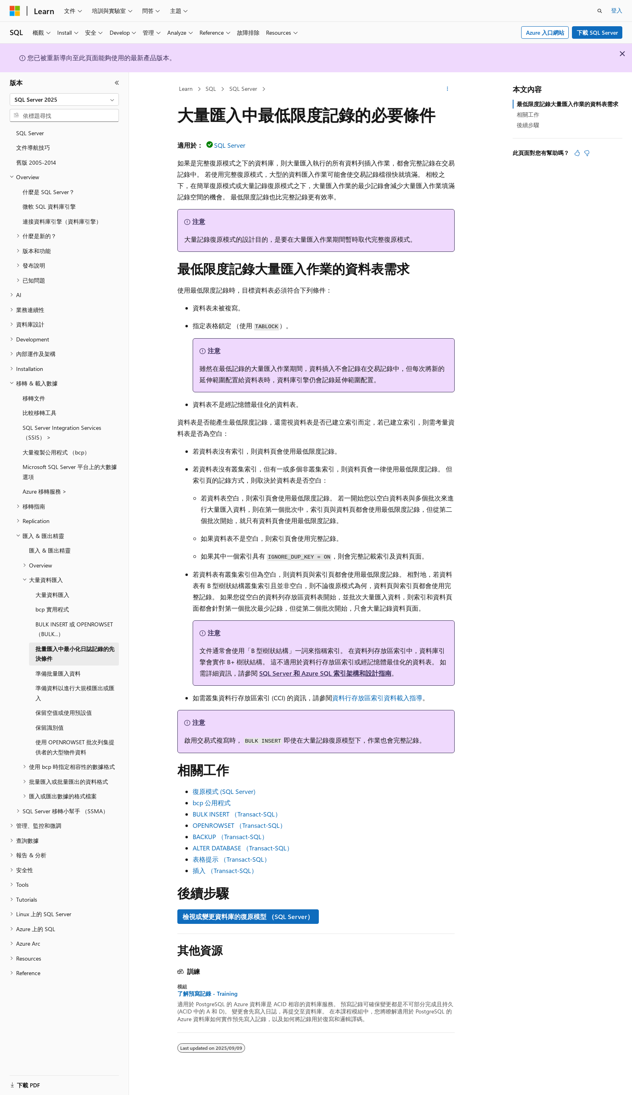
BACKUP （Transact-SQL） (230, 836)
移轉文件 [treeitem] (34, 398)
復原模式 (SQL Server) (224, 791)
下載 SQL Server (597, 32)
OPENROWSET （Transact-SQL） (239, 825)
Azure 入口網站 (545, 32)
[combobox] (64, 99)
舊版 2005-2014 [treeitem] (36, 162)
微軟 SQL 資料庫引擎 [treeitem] (49, 206)
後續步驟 (528, 125)
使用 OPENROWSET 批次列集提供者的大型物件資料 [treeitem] (74, 747)
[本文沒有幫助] (587, 153)
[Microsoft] (15, 11)
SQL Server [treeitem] (30, 133)
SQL (211, 88)
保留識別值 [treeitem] (49, 727)
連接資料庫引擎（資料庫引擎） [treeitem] (62, 221)
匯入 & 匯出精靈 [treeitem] (50, 550)
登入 (616, 10)
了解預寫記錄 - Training (207, 993)
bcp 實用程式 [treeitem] (52, 609)
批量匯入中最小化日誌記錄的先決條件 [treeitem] (74, 654)
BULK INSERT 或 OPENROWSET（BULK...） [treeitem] (74, 629)
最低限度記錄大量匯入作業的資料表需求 (567, 104)
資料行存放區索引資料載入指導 (377, 697)
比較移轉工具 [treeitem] (39, 413)
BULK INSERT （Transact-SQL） (237, 814)
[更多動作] (448, 89)
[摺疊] (116, 82)
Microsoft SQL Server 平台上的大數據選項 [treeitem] (70, 472)
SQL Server (243, 88)
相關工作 (528, 114)
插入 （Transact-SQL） (225, 870)
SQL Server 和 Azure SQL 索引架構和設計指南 (325, 673)
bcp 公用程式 (212, 802)
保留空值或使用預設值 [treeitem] (63, 712)
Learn (186, 88)
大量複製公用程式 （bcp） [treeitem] (56, 452)
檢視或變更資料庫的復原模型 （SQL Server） (248, 916)
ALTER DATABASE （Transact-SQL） (243, 848)
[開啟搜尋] (600, 11)
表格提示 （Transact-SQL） (231, 859)
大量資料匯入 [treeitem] (52, 595)
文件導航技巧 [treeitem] (33, 147)
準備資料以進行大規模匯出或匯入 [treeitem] (74, 693)
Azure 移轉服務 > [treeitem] (45, 491)
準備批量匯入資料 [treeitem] (58, 673)
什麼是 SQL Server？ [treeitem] (49, 192)
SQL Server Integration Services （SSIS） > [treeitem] (62, 433)
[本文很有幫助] (577, 153)
